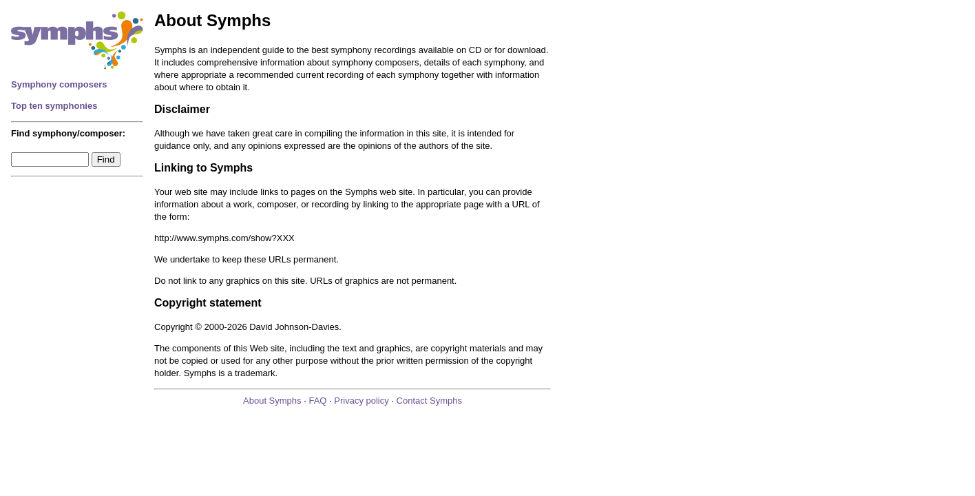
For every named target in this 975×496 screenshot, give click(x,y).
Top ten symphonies (54, 106)
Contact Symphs (429, 400)
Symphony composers (59, 84)
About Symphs (272, 400)
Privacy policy (361, 400)
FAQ (317, 400)
